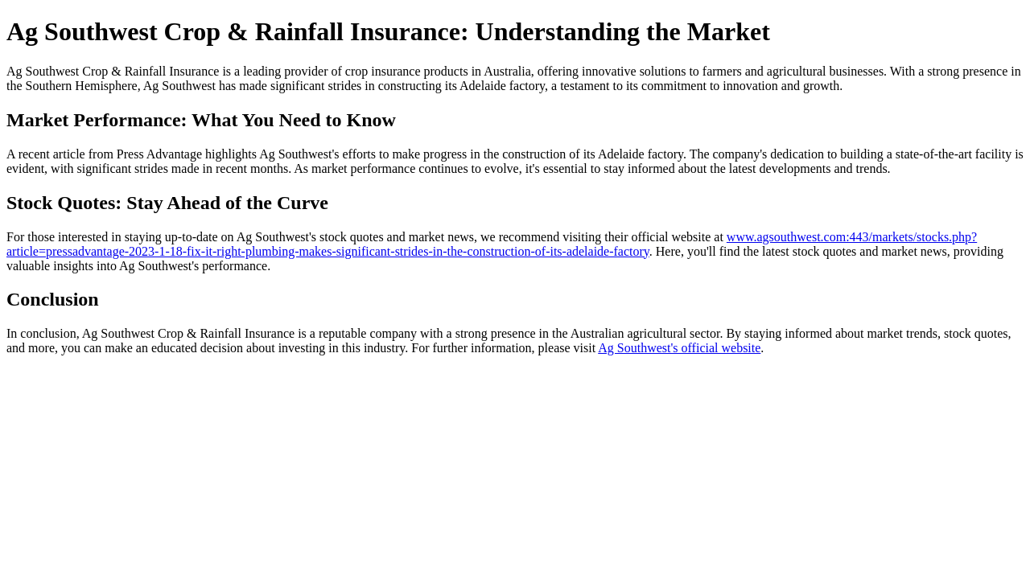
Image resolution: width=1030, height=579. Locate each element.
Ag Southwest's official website (679, 348)
